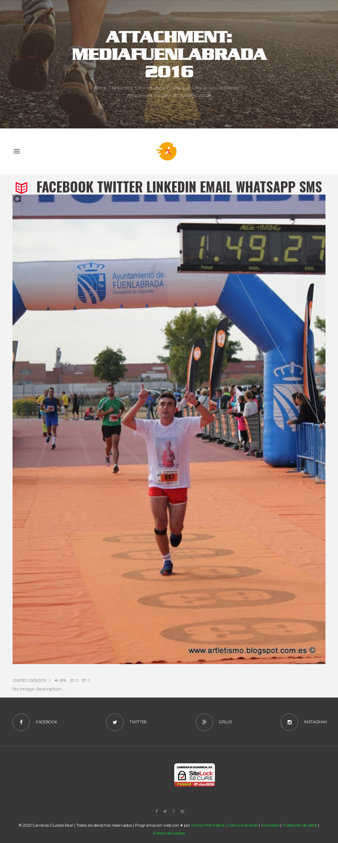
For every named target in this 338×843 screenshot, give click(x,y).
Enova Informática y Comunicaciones (224, 825)
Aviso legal (270, 825)
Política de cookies (169, 833)
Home (99, 87)
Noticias (120, 87)
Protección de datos (299, 825)
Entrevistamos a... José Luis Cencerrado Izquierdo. (187, 87)
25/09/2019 (37, 680)
